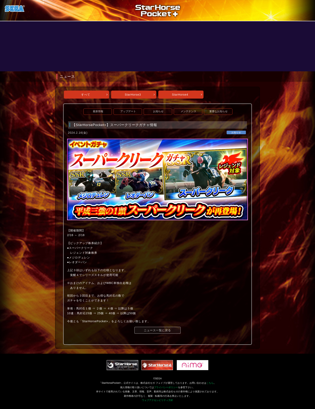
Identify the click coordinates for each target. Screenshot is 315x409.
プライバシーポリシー (166, 387)
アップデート (128, 111)
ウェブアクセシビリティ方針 (157, 400)
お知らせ (158, 111)
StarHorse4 (180, 94)
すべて (85, 94)
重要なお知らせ (218, 111)
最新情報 (98, 111)
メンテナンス (188, 111)
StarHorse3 (133, 94)
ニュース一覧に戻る (157, 330)
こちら (210, 383)
